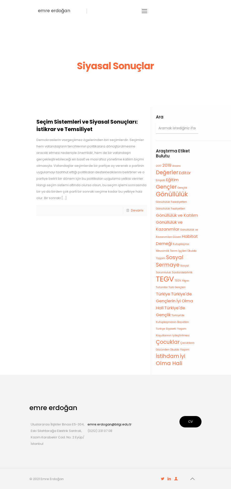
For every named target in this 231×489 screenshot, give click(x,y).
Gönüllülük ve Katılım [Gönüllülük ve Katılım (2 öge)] (177, 215)
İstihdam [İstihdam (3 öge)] (167, 356)
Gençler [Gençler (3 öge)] (166, 186)
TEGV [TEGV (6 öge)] (165, 279)
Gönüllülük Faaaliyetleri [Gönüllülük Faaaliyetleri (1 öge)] (171, 202)
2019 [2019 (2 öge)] (167, 165)
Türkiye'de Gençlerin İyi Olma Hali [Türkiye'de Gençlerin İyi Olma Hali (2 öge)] (174, 301)
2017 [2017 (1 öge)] (159, 166)
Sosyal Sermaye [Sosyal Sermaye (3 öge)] (169, 261)
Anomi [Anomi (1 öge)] (176, 166)
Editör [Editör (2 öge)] (185, 173)
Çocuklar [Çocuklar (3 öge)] (168, 342)
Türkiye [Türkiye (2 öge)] (163, 294)
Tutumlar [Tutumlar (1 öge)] (162, 287)
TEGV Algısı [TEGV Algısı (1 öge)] (182, 280)
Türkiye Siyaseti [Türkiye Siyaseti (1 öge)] (166, 329)
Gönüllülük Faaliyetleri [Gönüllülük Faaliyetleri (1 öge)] (170, 208)
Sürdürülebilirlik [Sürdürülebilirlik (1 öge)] (182, 272)
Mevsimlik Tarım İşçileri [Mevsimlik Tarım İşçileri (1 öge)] (171, 251)
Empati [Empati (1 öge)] (160, 180)
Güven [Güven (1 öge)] (177, 237)
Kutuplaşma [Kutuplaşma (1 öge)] (181, 244)
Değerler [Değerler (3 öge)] (167, 172)
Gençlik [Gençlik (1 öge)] (182, 188)
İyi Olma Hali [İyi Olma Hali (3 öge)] (170, 359)
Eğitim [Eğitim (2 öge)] (172, 180)
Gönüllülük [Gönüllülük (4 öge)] (172, 194)
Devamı (137, 210)
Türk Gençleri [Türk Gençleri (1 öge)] (177, 287)
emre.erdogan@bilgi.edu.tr (109, 424)
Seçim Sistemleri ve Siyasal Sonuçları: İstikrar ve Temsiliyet (87, 125)
